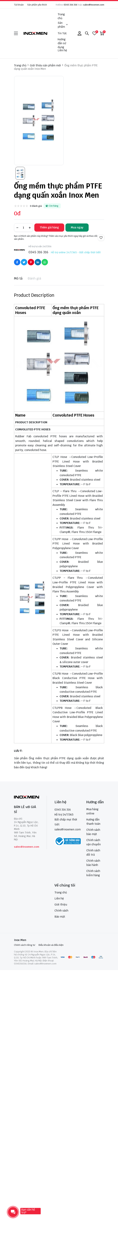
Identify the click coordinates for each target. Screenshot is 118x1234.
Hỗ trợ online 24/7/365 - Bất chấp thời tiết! (76, 252)
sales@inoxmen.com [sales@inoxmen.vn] (67, 829)
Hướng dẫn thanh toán (93, 821)
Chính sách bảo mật (93, 832)
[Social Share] (17, 262)
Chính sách (61, 910)
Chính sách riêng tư (24, 944)
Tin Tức (62, 33)
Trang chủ (61, 16)
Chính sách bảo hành (93, 863)
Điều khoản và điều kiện (51, 944)
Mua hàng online (92, 811)
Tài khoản (19, 4)
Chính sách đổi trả (93, 852)
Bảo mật (59, 916)
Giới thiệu (60, 904)
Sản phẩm (63, 24)
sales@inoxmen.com (93, 4)
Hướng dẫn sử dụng (62, 43)
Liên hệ (62, 50)
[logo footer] (26, 797)
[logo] (35, 33)
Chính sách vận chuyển (93, 842)
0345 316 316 (70, 4)
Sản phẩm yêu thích (37, 4)
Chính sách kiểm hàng (93, 873)
